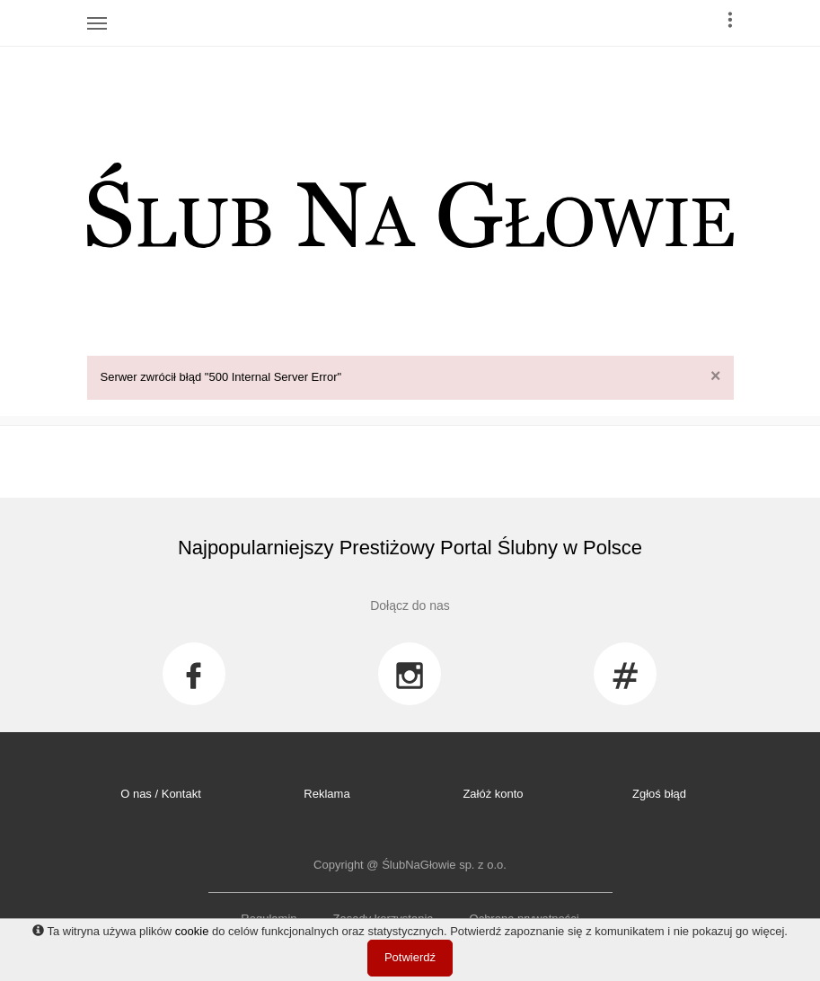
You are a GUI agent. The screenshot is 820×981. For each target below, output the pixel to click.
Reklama (326, 793)
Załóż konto (493, 793)
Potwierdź (410, 957)
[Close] (715, 376)
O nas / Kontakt (160, 793)
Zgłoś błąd (659, 793)
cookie (192, 931)
